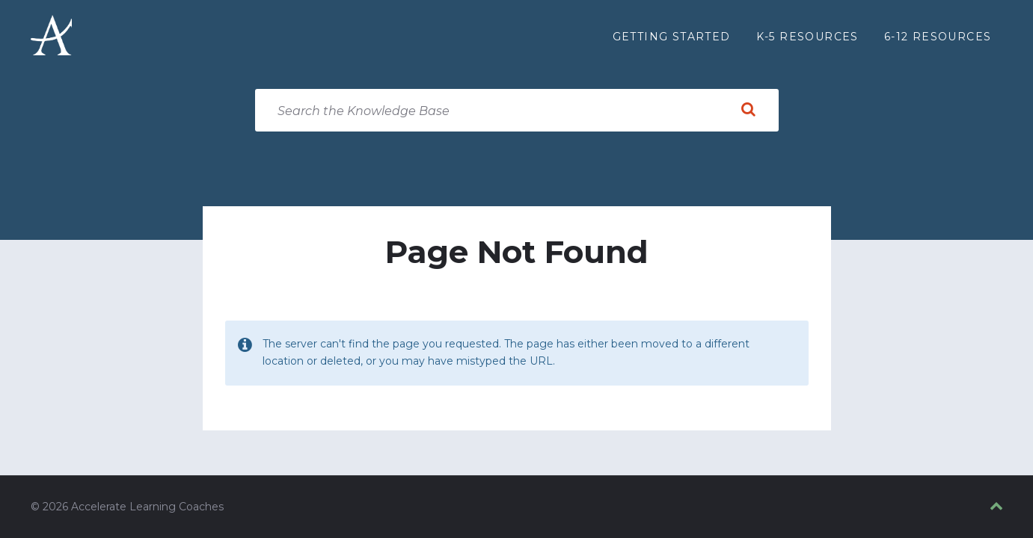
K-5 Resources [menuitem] (807, 36)
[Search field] (517, 110)
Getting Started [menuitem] (672, 36)
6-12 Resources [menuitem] (938, 36)
